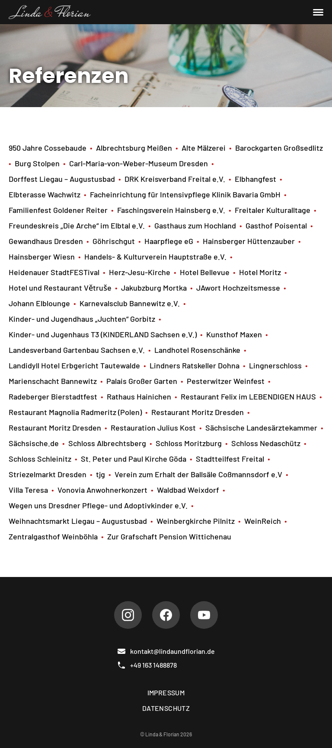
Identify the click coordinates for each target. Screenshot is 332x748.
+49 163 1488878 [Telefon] (147, 665)
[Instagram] (128, 615)
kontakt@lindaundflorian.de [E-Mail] (166, 651)
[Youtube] (204, 615)
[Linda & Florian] (50, 12)
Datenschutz (166, 708)
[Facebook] (166, 615)
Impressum (166, 692)
